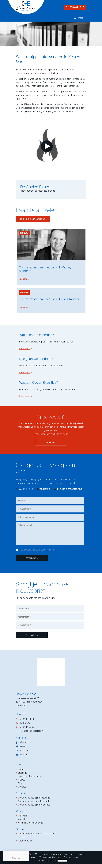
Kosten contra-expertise (29, 776)
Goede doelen (25, 840)
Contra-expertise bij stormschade (34, 804)
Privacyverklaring (71, 857)
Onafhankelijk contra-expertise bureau (36, 833)
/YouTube (24, 754)
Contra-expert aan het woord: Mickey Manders (45, 269)
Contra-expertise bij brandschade (34, 797)
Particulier (23, 815)
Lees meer (24, 279)
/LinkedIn (24, 750)
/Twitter (24, 746)
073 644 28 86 (27, 727)
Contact (22, 786)
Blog (20, 783)
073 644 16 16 (75, 7)
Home (21, 769)
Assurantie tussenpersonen (31, 822)
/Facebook (25, 742)
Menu (78, 18)
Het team (22, 837)
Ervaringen (23, 772)
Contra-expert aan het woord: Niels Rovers (49, 299)
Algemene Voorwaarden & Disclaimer (46, 857)
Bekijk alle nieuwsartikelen (32, 219)
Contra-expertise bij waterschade (34, 801)
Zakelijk (21, 819)
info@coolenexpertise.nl (68, 488)
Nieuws (24, 233)
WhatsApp (43, 488)
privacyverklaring (46, 549)
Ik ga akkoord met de (36, 549)
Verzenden (30, 558)
